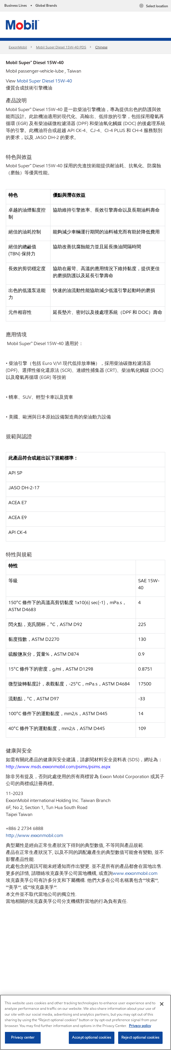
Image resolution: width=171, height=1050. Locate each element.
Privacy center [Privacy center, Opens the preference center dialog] (23, 1037)
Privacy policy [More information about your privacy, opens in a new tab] (140, 1025)
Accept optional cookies (91, 1037)
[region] (85, 1022)
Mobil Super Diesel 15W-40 (44, 81)
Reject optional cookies (140, 1037)
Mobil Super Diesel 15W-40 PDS (61, 47)
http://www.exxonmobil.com (34, 835)
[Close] (161, 1004)
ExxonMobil (18, 47)
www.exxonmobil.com (135, 873)
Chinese (101, 47)
